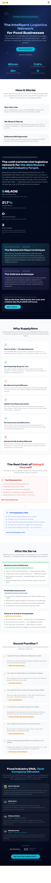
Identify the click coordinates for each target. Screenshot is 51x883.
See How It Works (25, 55)
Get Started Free (25, 49)
